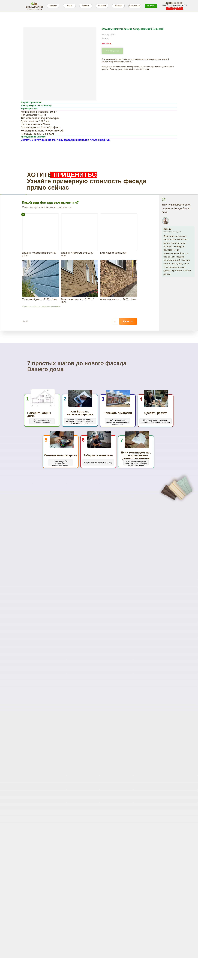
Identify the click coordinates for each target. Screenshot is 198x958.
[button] (174, 8)
